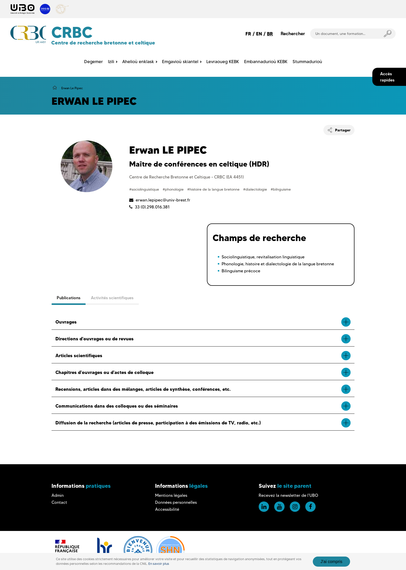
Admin (58, 495)
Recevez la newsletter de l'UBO (288, 495)
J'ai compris (331, 561)
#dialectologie (255, 189)
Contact (59, 502)
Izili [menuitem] (111, 61)
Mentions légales (171, 495)
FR (248, 34)
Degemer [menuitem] (93, 61)
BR (270, 34)
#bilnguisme (281, 189)
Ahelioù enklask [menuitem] (138, 61)
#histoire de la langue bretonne (214, 189)
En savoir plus (158, 564)
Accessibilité (167, 509)
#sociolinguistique (144, 189)
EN (259, 34)
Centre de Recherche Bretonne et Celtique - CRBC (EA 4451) (186, 177)
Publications (69, 297)
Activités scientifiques (112, 297)
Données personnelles (176, 502)
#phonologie (174, 189)
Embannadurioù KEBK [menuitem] (265, 61)
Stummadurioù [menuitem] (307, 61)
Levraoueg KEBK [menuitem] (222, 61)
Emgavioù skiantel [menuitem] (180, 61)
